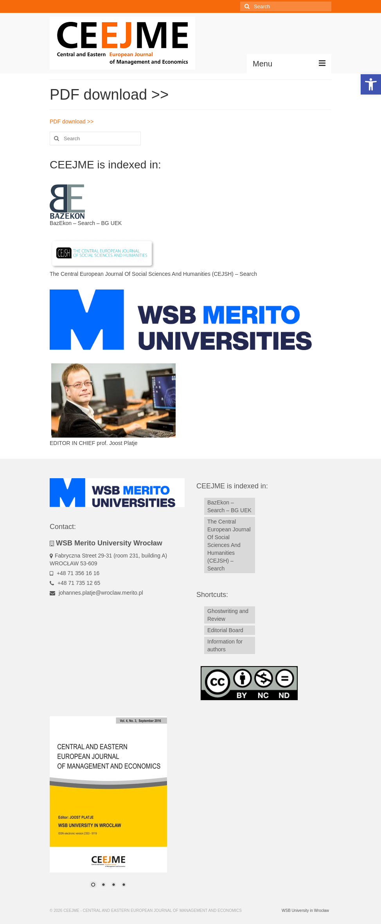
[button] (371, 84)
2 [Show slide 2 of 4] (103, 885)
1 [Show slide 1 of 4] (93, 885)
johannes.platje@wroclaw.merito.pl (96, 593)
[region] (108, 806)
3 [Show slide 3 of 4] (113, 885)
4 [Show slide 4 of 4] (123, 885)
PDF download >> (71, 121)
